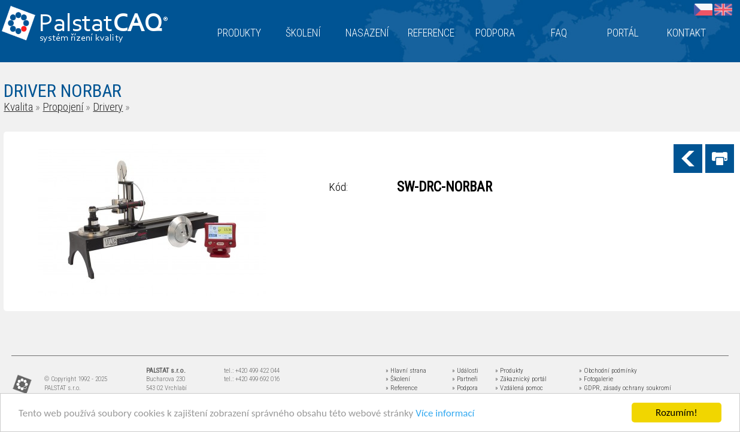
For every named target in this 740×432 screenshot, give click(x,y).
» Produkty (509, 371)
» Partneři (465, 379)
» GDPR (589, 388)
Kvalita (18, 107)
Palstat (103, 25)
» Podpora (465, 388)
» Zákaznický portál (521, 379)
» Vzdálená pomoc (519, 388)
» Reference (401, 388)
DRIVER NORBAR (63, 90)
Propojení (63, 107)
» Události (465, 371)
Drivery (108, 107)
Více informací (445, 413)
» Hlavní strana (406, 371)
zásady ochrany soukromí (637, 388)
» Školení (398, 379)
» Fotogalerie (596, 379)
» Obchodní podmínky (608, 371)
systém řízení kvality (82, 38)
